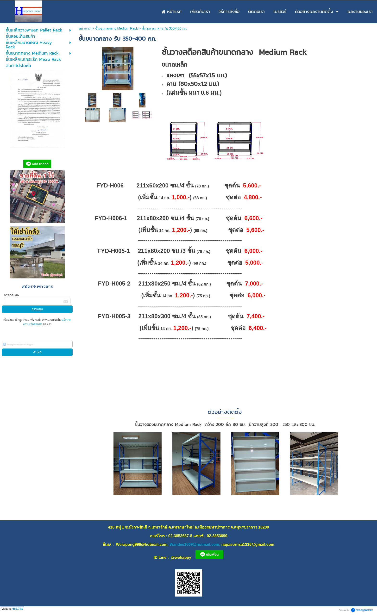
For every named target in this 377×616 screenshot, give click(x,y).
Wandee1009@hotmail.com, (195, 544)
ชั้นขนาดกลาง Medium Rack (116, 28)
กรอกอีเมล (11, 295)
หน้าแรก (85, 28)
